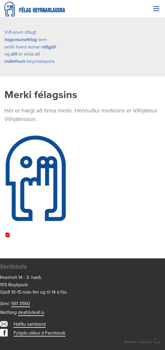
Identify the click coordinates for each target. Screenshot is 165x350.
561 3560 (20, 304)
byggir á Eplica (142, 341)
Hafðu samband (30, 324)
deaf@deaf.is (31, 312)
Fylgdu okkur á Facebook (39, 333)
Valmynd (156, 9)
